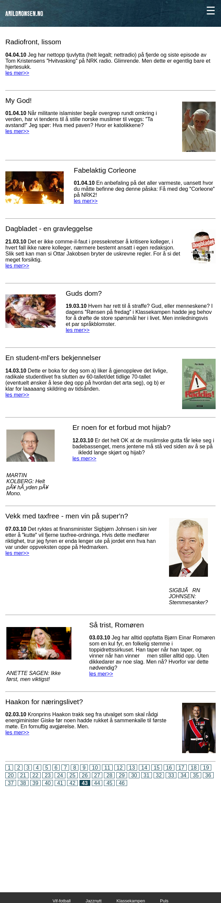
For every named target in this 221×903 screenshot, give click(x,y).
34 (183, 775)
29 (122, 775)
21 (23, 775)
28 (109, 775)
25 (72, 775)
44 (97, 783)
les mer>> (17, 73)
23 (48, 775)
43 (85, 783)
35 (196, 775)
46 (122, 783)
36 (208, 775)
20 (11, 775)
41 (60, 783)
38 (23, 783)
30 (134, 775)
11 (107, 768)
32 (159, 775)
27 (97, 775)
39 (36, 783)
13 (132, 768)
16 (169, 768)
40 (48, 783)
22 (36, 775)
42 (72, 783)
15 (157, 768)
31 (147, 775)
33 (171, 775)
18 (194, 768)
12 (120, 768)
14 (144, 768)
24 (60, 775)
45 (109, 783)
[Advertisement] (110, 835)
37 (11, 783)
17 (181, 768)
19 (206, 768)
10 (95, 768)
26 (85, 775)
